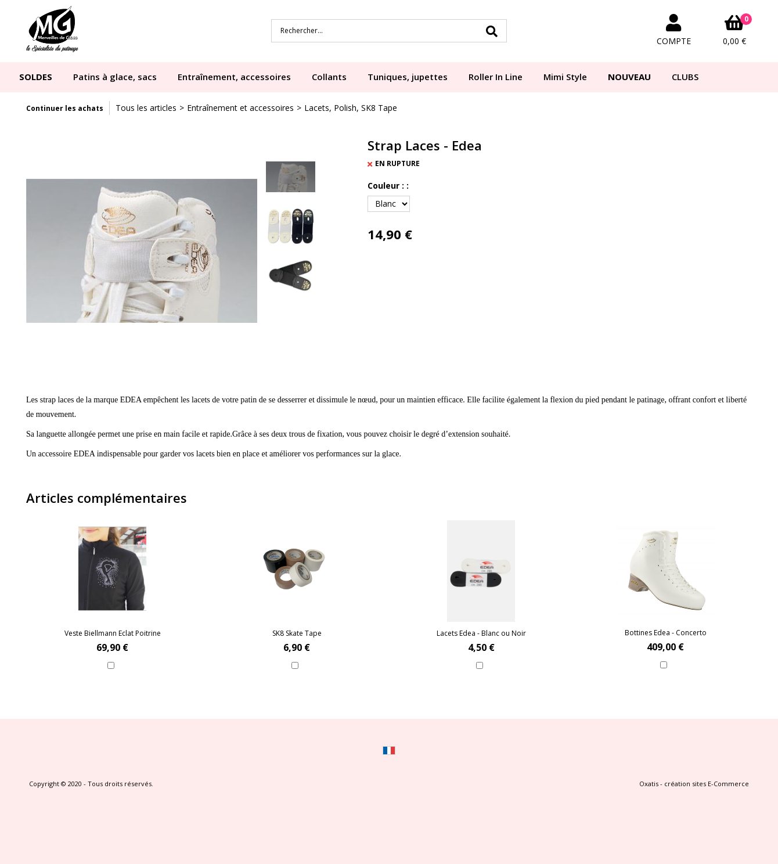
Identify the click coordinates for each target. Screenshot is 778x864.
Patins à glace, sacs (115, 76)
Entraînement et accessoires (240, 107)
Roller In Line (496, 76)
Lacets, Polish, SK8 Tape (350, 107)
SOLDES (35, 76)
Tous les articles (146, 107)
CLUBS (685, 76)
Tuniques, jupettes (408, 76)
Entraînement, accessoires (234, 76)
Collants (329, 76)
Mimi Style (565, 76)
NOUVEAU (629, 76)
